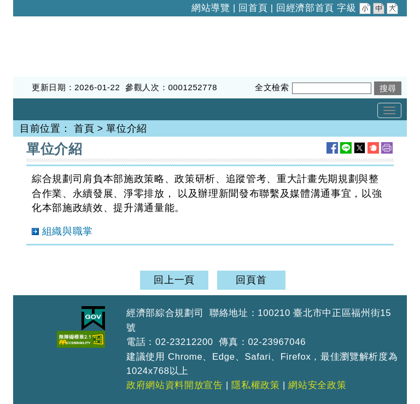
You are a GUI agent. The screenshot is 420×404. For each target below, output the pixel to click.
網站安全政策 (317, 385)
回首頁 (252, 8)
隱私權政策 (255, 385)
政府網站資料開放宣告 (174, 385)
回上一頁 (174, 279)
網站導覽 (210, 8)
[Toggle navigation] (389, 110)
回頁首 (251, 279)
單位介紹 (126, 128)
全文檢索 (272, 87)
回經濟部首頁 (305, 8)
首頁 (84, 128)
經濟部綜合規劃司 (54, 23)
